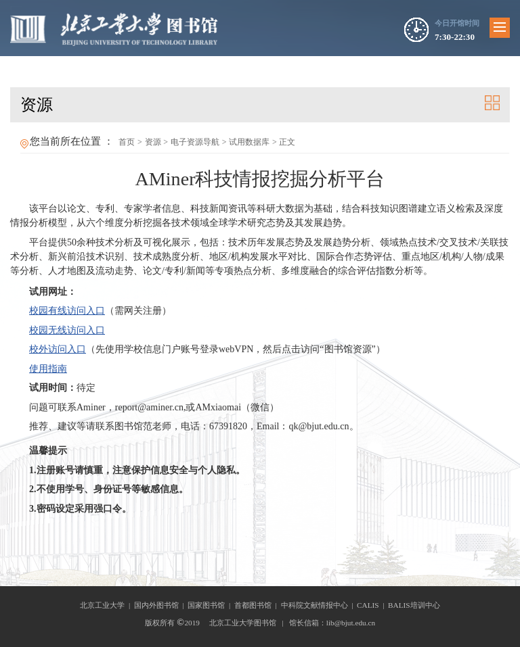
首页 (126, 142)
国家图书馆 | (211, 605)
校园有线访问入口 (67, 311)
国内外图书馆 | (161, 605)
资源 (153, 142)
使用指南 (48, 369)
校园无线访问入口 (67, 330)
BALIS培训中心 (414, 605)
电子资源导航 (195, 142)
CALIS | (372, 605)
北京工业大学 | (107, 605)
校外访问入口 (57, 349)
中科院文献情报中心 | (319, 605)
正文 (287, 142)
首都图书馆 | (257, 605)
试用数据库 (249, 142)
